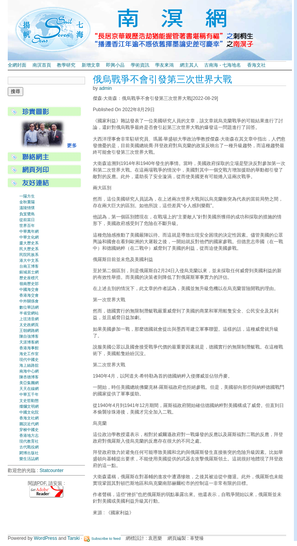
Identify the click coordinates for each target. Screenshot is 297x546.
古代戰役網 (29, 447)
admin (105, 88)
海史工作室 (29, 354)
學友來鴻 (164, 65)
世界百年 (27, 225)
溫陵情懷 (27, 208)
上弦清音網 (29, 319)
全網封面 (17, 65)
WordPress (45, 538)
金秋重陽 (27, 202)
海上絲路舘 (29, 365)
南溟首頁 (41, 65)
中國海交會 (29, 289)
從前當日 (27, 220)
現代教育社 (29, 441)
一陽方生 (27, 196)
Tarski (73, 538)
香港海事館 (29, 348)
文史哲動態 (29, 400)
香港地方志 (29, 435)
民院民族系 (29, 254)
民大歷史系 (29, 249)
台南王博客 (29, 266)
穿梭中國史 (29, 430)
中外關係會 (29, 301)
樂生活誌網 (29, 459)
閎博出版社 (29, 453)
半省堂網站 (29, 313)
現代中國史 (29, 359)
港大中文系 (29, 260)
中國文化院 (29, 412)
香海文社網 (29, 418)
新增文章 (91, 65)
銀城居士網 (29, 272)
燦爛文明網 (29, 406)
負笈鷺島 (27, 214)
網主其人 (189, 65)
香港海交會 (29, 295)
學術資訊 (140, 65)
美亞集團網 (29, 383)
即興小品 (115, 65)
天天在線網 (29, 388)
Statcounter (51, 470)
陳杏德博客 (29, 377)
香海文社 (256, 65)
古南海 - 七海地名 (222, 65)
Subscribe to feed (106, 538)
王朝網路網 (29, 330)
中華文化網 (29, 237)
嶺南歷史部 (29, 284)
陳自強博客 (29, 336)
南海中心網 (29, 371)
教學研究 (66, 65)
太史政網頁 (29, 325)
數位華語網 (29, 307)
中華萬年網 (29, 231)
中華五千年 (29, 394)
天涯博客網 (29, 342)
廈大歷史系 (29, 243)
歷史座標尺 (29, 278)
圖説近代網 (29, 424)
